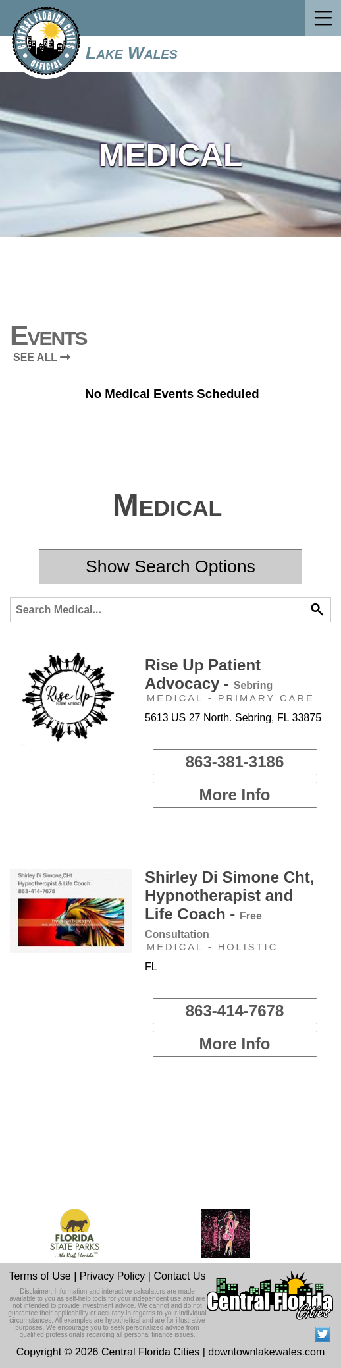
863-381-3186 (235, 762)
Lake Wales (132, 53)
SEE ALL (41, 357)
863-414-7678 (235, 1011)
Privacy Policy (112, 1276)
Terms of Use (39, 1276)
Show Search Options (170, 566)
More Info (235, 795)
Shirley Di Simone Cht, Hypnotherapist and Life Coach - (229, 904)
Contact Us (179, 1276)
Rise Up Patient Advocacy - (209, 674)
